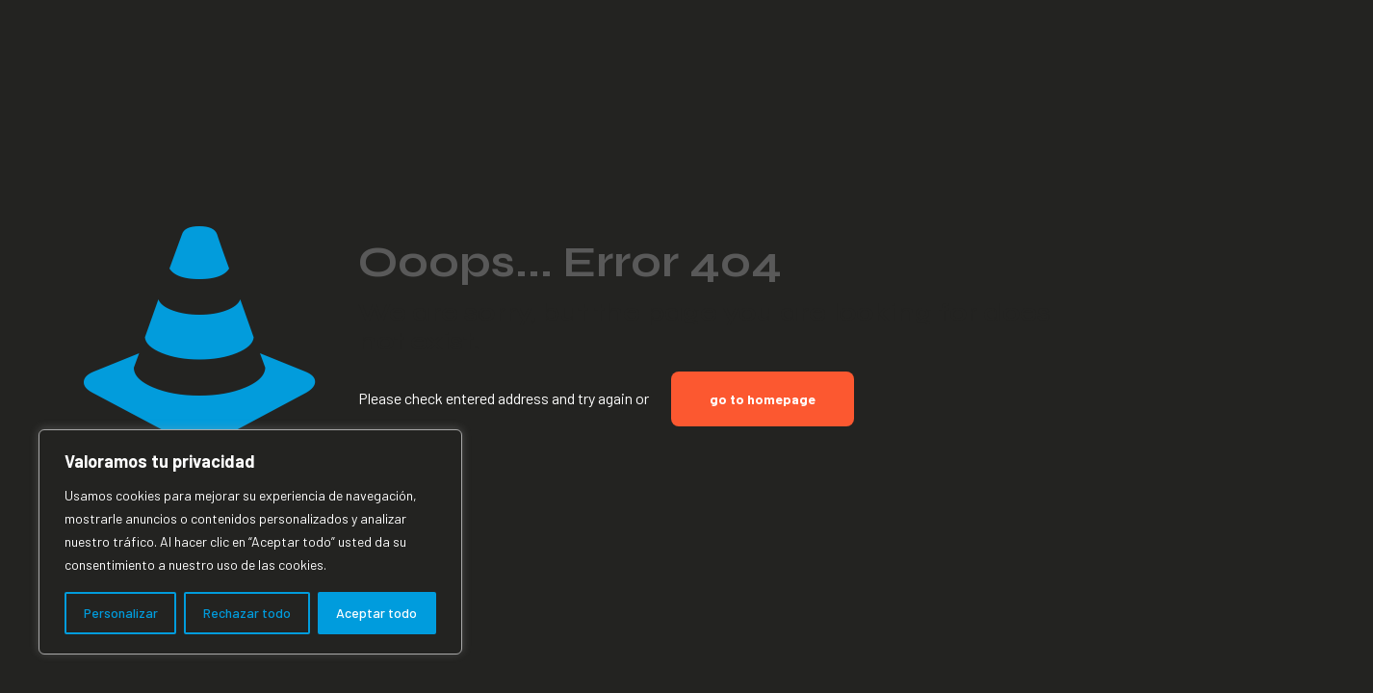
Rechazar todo (247, 612)
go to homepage (763, 399)
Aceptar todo (376, 612)
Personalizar (121, 612)
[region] (250, 541)
